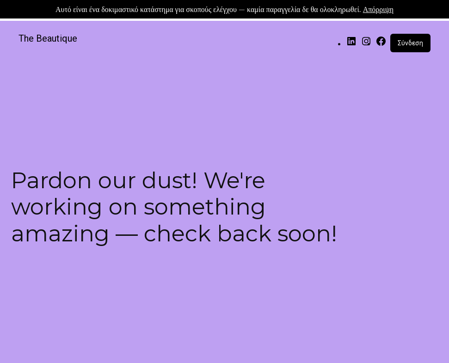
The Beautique (47, 38)
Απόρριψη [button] (378, 9)
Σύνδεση (410, 43)
